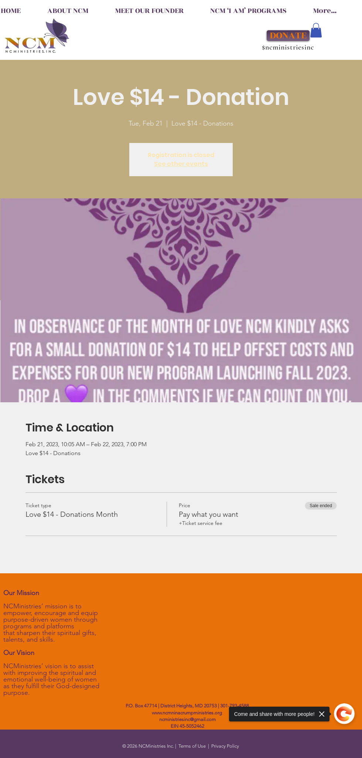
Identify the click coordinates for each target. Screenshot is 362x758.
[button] (316, 30)
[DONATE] (288, 35)
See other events (181, 164)
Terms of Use (192, 746)
